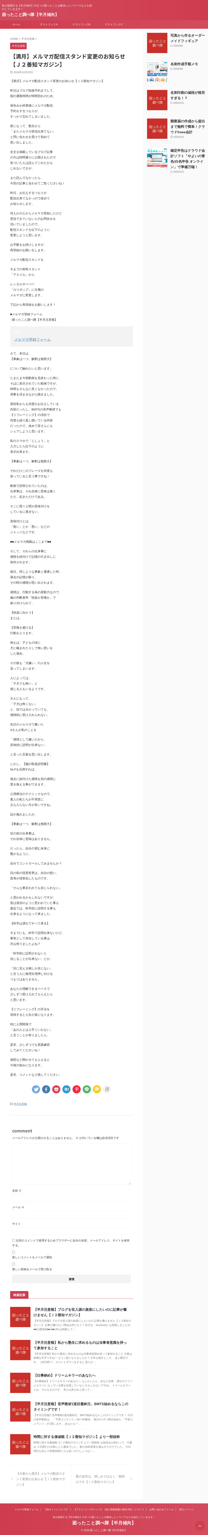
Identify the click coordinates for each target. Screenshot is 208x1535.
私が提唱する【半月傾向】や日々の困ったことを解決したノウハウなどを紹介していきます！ (104, 1516)
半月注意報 (20, 1103)
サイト (16, 1222)
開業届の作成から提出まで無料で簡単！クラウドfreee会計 (188, 127)
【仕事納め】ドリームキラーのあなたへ (63, 1374)
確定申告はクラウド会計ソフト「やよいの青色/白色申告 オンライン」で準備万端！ (188, 156)
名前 (17, 1189)
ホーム (16, 24)
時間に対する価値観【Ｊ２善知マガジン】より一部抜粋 (74, 1435)
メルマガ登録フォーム (29, 339)
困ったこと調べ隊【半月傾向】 (30, 14)
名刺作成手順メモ (181, 64)
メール (18, 1206)
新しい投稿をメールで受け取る (32, 1268)
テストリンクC (114, 24)
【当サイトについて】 (56, 1508)
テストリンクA (49, 24)
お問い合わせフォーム (161, 1508)
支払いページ (186, 1508)
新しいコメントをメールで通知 (32, 1256)
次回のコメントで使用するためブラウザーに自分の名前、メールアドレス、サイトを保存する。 (71, 1242)
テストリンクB (81, 24)
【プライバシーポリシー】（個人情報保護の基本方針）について (109, 1508)
